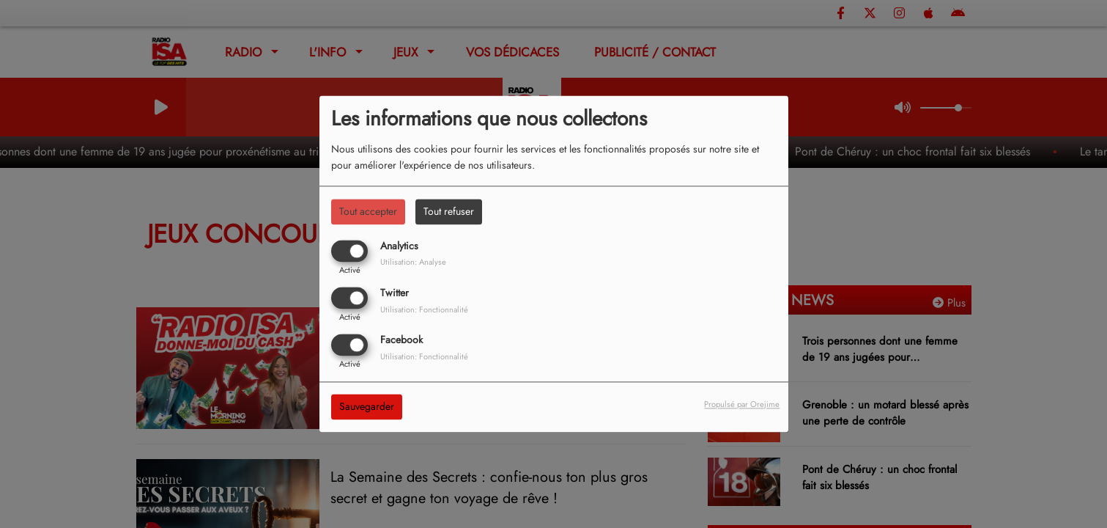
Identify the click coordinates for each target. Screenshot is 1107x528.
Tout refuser (448, 211)
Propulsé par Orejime (742, 405)
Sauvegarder (366, 407)
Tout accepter (368, 211)
